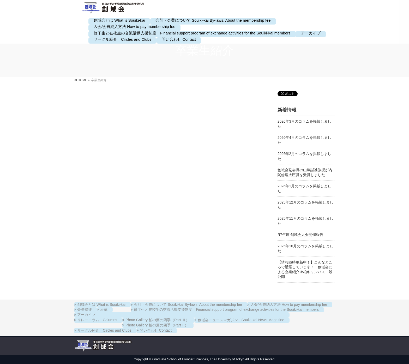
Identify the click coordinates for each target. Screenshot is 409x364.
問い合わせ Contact (156, 330)
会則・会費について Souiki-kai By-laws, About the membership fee (188, 304)
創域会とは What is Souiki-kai (101, 304)
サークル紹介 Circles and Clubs (104, 330)
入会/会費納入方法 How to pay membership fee (288, 304)
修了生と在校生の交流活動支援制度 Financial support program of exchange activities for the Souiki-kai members (226, 309)
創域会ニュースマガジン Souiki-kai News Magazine (241, 320)
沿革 (103, 309)
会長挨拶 (84, 309)
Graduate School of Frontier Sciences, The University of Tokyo (198, 359)
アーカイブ (86, 315)
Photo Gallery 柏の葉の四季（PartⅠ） (156, 325)
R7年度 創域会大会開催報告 (300, 235)
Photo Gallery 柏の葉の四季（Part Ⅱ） (157, 320)
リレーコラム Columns (97, 320)
